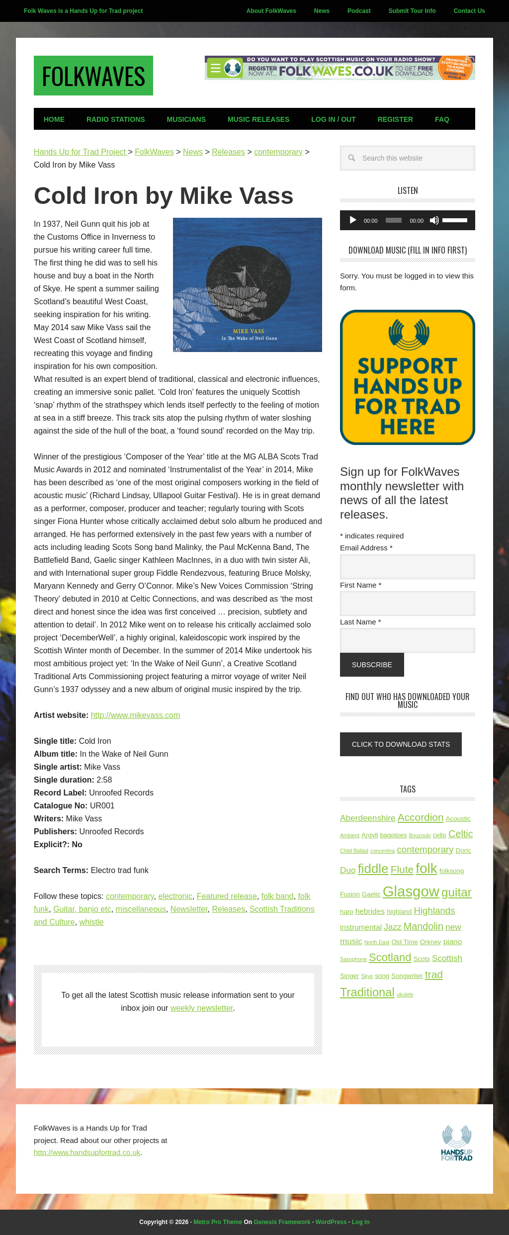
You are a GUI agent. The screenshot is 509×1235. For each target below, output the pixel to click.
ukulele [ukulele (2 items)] (405, 994)
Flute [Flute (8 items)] (402, 869)
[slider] (394, 220)
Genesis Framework (282, 1222)
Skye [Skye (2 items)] (367, 976)
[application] (407, 220)
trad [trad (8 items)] (434, 974)
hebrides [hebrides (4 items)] (370, 911)
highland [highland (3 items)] (399, 911)
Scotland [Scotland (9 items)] (390, 957)
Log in (361, 1222)
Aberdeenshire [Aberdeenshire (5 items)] (368, 818)
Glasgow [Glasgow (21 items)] (411, 891)
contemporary (130, 896)
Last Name (360, 622)
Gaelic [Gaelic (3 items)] (371, 894)
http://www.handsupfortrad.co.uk (87, 1152)
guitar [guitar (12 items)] (456, 892)
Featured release (227, 896)
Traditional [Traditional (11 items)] (367, 992)
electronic (175, 896)
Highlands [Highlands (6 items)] (434, 910)
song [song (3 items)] (382, 975)
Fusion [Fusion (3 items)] (350, 894)
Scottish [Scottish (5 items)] (447, 958)
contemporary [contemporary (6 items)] (425, 849)
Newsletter (189, 909)
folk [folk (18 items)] (426, 868)
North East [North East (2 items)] (376, 942)
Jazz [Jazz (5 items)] (392, 927)
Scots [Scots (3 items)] (422, 959)
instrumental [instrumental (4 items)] (361, 927)
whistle (92, 922)
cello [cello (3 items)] (439, 835)
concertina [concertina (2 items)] (382, 851)
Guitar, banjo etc (82, 909)
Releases (228, 909)
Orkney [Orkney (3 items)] (430, 942)
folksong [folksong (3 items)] (451, 871)
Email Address (366, 547)
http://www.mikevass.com (135, 715)
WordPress (331, 1222)
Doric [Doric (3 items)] (463, 850)
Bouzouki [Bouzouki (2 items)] (420, 835)
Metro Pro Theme (217, 1222)
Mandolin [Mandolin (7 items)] (423, 926)
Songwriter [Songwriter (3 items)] (407, 975)
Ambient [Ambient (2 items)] (349, 835)
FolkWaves (93, 75)
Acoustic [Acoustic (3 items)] (458, 818)
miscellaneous (141, 909)
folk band (277, 896)
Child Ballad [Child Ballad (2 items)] (354, 851)
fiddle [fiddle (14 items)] (373, 869)
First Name (360, 585)
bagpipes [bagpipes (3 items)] (393, 835)
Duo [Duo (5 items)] (347, 870)
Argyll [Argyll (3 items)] (369, 835)
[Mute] (434, 220)
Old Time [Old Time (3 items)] (405, 942)
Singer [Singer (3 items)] (349, 975)
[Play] (353, 220)
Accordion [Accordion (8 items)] (421, 817)
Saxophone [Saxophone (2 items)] (353, 959)
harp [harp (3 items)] (346, 911)
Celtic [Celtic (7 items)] (460, 833)
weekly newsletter (201, 1008)
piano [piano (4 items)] (452, 941)
